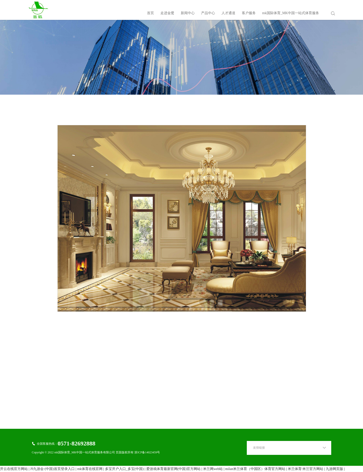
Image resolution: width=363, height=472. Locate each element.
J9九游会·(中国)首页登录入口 (52, 469)
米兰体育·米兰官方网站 (306, 469)
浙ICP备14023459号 (147, 452)
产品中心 (208, 13)
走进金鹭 (167, 13)
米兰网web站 (213, 469)
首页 (150, 13)
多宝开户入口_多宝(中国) (124, 469)
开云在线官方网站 (14, 469)
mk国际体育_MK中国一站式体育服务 (290, 13)
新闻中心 (188, 13)
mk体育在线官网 (90, 469)
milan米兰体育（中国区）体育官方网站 (255, 469)
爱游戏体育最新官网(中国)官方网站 (173, 469)
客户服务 (249, 13)
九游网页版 (334, 469)
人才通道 (228, 13)
